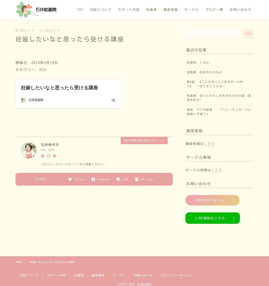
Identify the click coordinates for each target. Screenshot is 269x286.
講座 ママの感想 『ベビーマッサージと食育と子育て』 (219, 111)
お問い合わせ (241, 9)
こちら (75, 164)
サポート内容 (129, 9)
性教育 (151, 9)
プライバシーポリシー (176, 275)
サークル (191, 9)
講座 (43, 69)
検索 (248, 33)
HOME (19, 262)
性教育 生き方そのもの (206, 72)
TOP (80, 9)
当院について (101, 9)
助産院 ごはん (198, 62)
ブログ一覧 (214, 9)
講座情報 (170, 9)
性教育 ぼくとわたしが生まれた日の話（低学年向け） (219, 97)
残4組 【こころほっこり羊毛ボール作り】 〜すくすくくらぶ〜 (215, 84)
